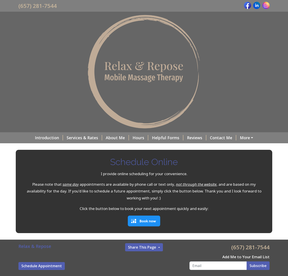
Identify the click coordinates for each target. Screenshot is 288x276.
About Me (117, 137)
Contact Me (223, 137)
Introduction (49, 137)
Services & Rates (84, 137)
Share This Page (142, 247)
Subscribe (258, 265)
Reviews (196, 137)
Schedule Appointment (41, 265)
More (245, 137)
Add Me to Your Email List (246, 256)
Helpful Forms (167, 137)
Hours (140, 137)
